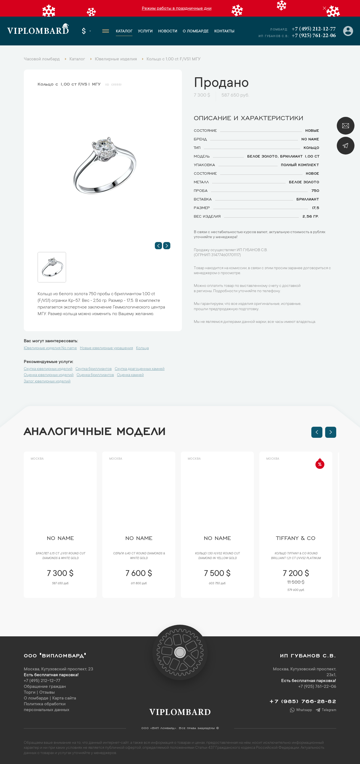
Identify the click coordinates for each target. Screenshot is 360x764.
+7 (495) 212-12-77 (314, 29)
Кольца (142, 348)
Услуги (145, 31)
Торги (29, 692)
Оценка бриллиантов (95, 375)
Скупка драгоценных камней (140, 369)
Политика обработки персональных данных (46, 707)
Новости (167, 31)
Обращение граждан (45, 686)
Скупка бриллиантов (93, 369)
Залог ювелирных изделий (47, 381)
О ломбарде (196, 31)
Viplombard (38, 31)
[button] (158, 245)
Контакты (224, 31)
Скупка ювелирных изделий (48, 369)
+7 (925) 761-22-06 (314, 35)
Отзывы (47, 692)
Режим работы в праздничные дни (177, 8)
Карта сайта (64, 698)
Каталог (124, 31)
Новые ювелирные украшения (106, 348)
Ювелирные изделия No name (50, 348)
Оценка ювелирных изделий (49, 375)
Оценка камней (130, 375)
